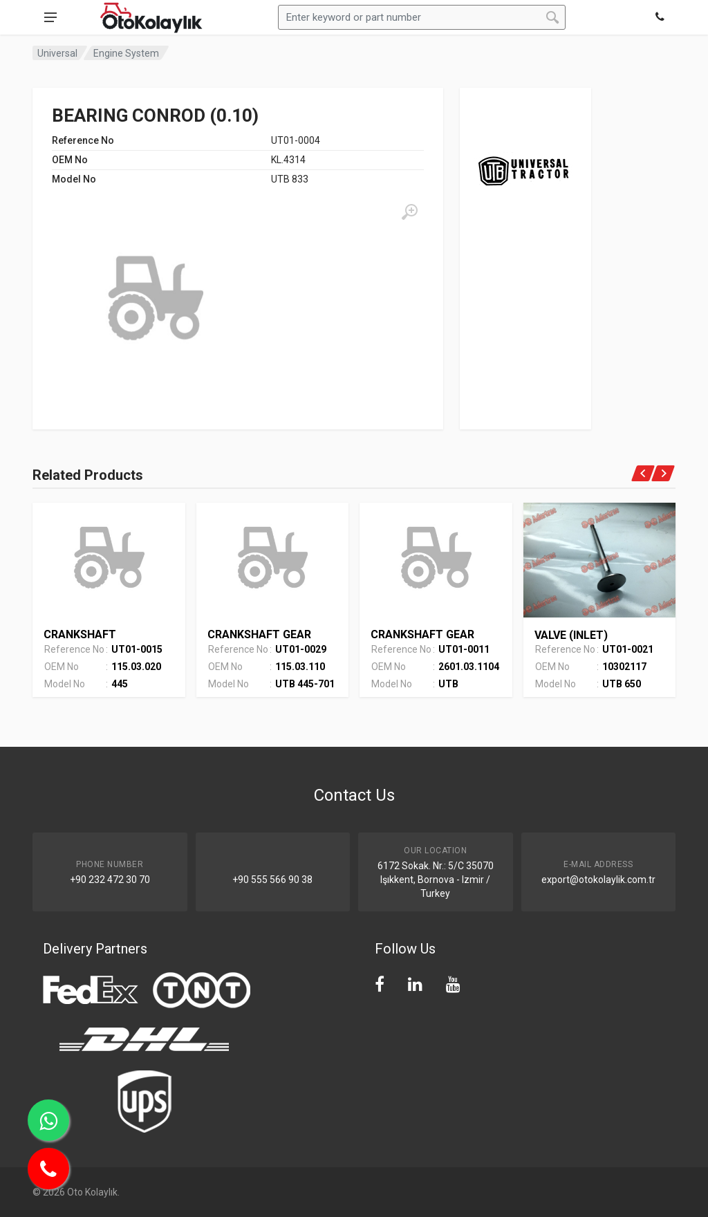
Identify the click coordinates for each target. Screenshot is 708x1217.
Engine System (126, 53)
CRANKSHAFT (80, 634)
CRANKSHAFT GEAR (259, 634)
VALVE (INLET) (571, 635)
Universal (57, 53)
